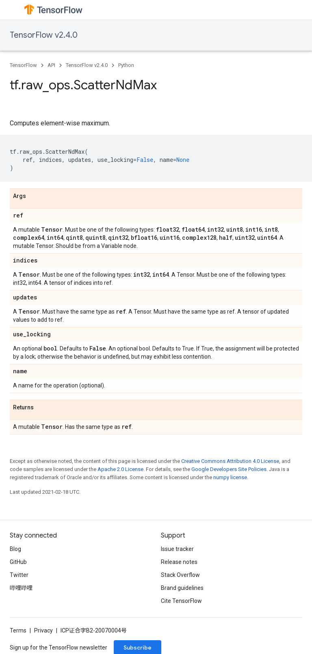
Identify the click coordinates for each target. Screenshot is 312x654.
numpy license (230, 477)
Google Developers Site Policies (228, 469)
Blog (15, 549)
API (51, 65)
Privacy (43, 630)
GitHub (18, 562)
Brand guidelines (182, 588)
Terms (18, 630)
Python (126, 65)
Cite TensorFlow (181, 601)
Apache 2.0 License (120, 469)
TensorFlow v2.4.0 (44, 35)
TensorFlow (23, 65)
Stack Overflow (180, 575)
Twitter (19, 575)
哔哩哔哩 (21, 588)
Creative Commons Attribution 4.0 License (230, 461)
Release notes (179, 562)
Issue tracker (177, 549)
